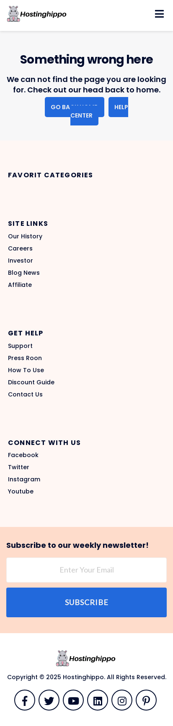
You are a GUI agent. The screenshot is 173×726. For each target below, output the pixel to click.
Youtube (21, 491)
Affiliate (20, 285)
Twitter (18, 467)
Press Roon (25, 358)
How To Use (26, 370)
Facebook (23, 455)
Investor (20, 260)
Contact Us (25, 394)
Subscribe (86, 602)
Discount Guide (31, 382)
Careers (20, 248)
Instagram (24, 479)
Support (20, 346)
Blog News (24, 272)
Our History (25, 236)
